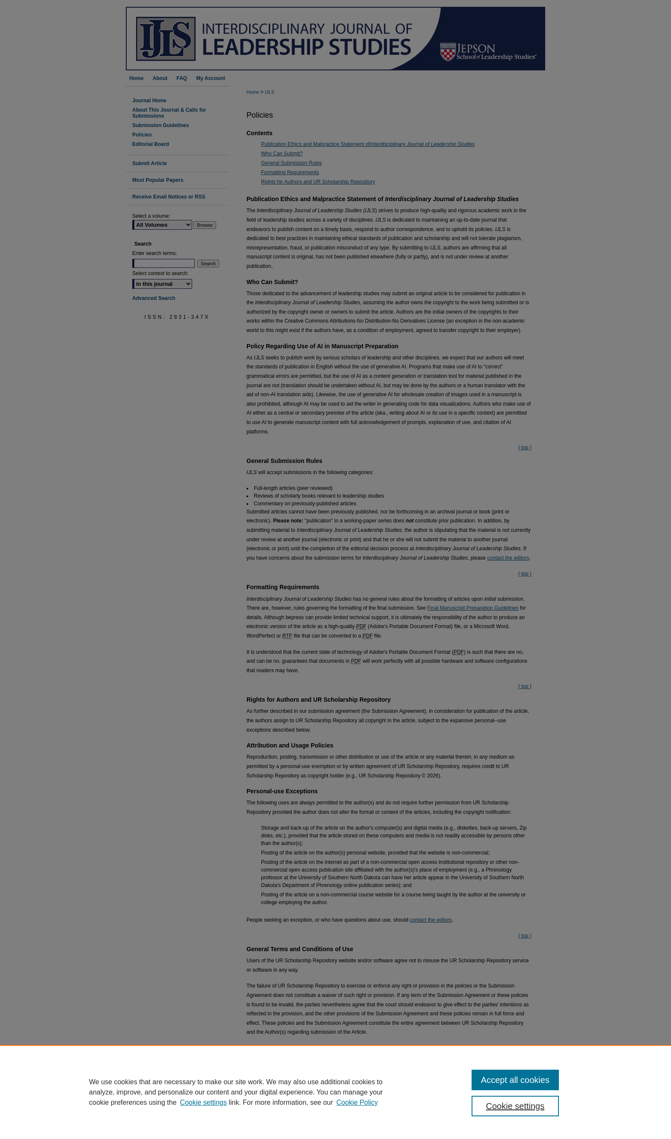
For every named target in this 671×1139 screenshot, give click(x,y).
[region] (335, 1092)
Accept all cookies (515, 1080)
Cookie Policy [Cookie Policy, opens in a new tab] (357, 1102)
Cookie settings (203, 1102)
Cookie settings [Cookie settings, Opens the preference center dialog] (515, 1106)
